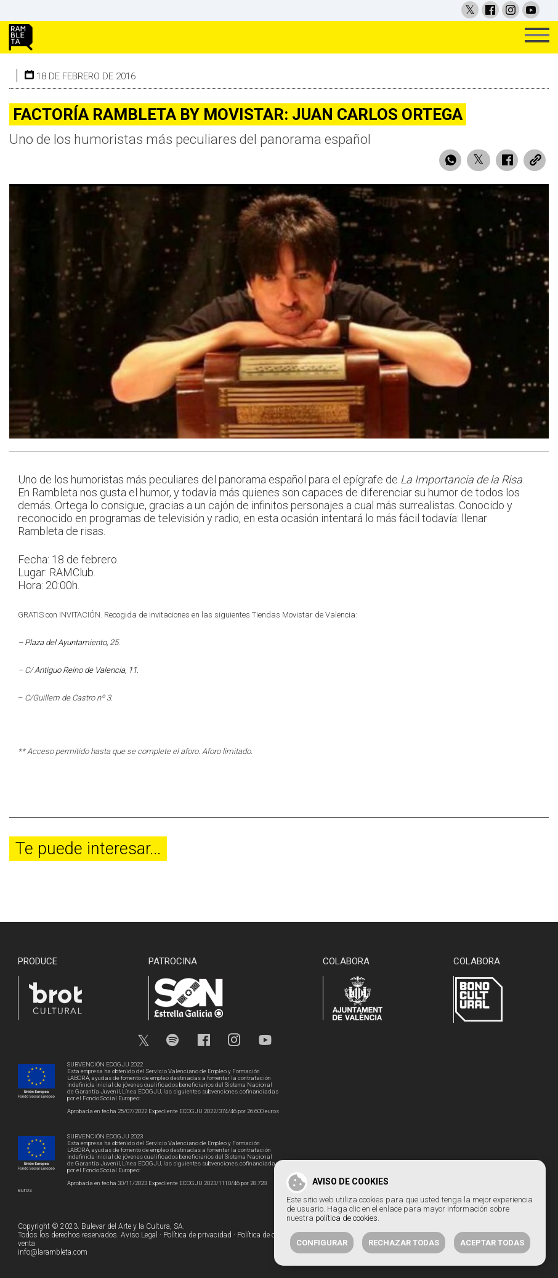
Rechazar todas (403, 1242)
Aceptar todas (492, 1242)
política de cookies (346, 1218)
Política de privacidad (197, 1235)
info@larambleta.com (52, 1252)
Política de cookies (266, 1235)
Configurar (321, 1242)
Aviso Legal (139, 1235)
